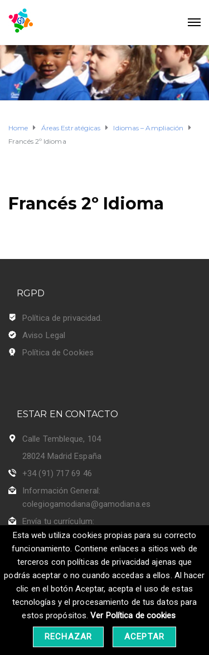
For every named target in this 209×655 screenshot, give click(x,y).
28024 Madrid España (61, 456)
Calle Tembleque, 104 (61, 439)
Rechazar (68, 637)
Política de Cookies (58, 353)
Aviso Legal (43, 335)
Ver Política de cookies (133, 615)
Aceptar (144, 637)
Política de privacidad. (62, 318)
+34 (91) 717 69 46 (57, 473)
